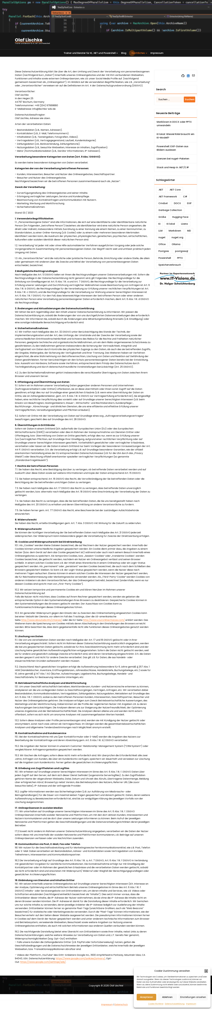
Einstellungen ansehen (193, 997)
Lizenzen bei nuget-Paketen (173, 158)
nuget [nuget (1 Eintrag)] (161, 237)
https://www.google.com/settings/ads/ (43, 962)
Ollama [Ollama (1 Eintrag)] (176, 244)
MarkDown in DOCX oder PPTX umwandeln (174, 123)
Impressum (191, 1003)
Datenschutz (121, 1004)
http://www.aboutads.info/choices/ (41, 620)
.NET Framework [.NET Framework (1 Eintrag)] (167, 196)
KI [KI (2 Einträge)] (159, 224)
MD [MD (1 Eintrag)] (189, 230)
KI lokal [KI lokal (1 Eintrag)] (171, 224)
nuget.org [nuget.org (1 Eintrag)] (177, 237)
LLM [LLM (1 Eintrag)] (160, 230)
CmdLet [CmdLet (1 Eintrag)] (163, 203)
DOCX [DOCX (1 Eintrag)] (177, 203)
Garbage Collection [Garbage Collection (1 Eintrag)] (170, 210)
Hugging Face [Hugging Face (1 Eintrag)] (180, 217)
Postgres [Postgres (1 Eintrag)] (163, 251)
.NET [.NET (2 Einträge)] (160, 189)
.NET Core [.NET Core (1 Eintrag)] (175, 189)
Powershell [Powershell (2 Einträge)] (164, 258)
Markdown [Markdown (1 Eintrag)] (175, 230)
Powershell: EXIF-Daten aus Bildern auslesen (172, 148)
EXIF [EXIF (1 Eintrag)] (189, 203)
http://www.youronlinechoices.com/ (104, 620)
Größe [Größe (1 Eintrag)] (162, 217)
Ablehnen (167, 997)
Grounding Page (92, 1004)
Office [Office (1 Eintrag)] (162, 244)
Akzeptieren (146, 997)
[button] (206, 970)
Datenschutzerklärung (175, 1003)
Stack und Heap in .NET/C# (173, 167)
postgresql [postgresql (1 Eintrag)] (181, 251)
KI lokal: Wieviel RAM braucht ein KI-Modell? (175, 135)
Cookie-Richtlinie (155, 1003)
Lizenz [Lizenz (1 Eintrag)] (184, 224)
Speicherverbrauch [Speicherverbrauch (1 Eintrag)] (169, 265)
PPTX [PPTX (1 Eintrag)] (180, 258)
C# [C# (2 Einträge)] (185, 196)
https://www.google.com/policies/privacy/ (80, 958)
